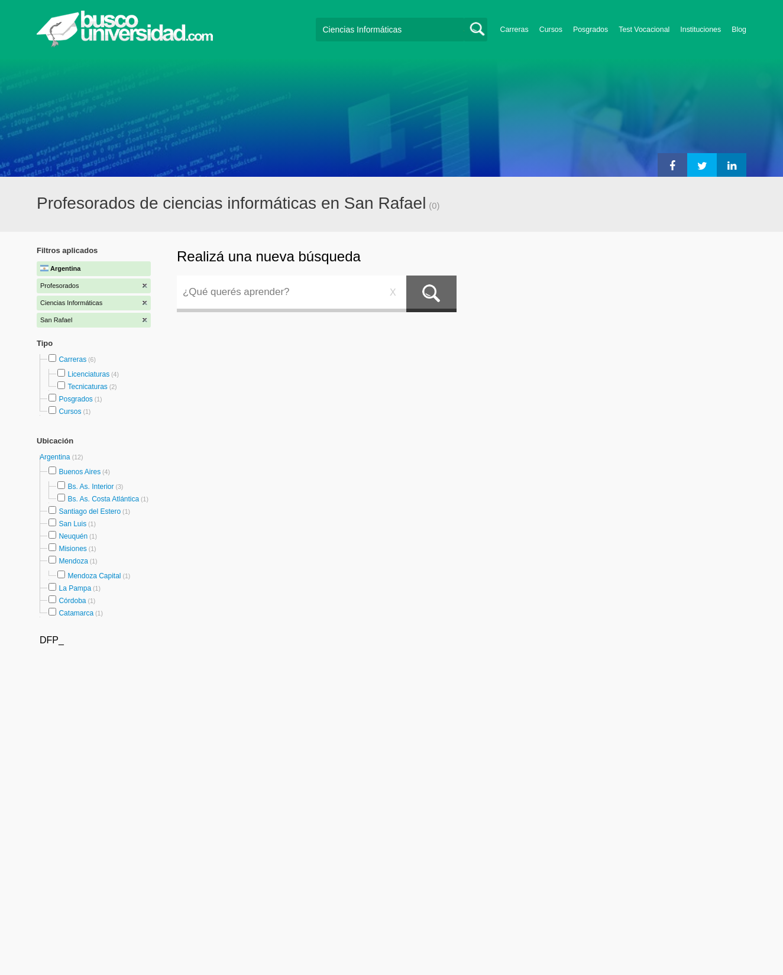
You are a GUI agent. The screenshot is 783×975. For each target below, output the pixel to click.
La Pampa (75, 588)
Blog (739, 29)
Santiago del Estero (90, 511)
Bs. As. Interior (90, 486)
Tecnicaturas (87, 387)
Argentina (56, 457)
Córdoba (72, 601)
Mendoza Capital (94, 576)
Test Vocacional (644, 29)
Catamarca (76, 613)
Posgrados (590, 29)
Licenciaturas (88, 374)
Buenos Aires (80, 472)
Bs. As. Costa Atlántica (103, 499)
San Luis (72, 524)
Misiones (72, 549)
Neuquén (73, 536)
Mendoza (73, 561)
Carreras (514, 29)
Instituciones (700, 29)
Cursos (550, 29)
